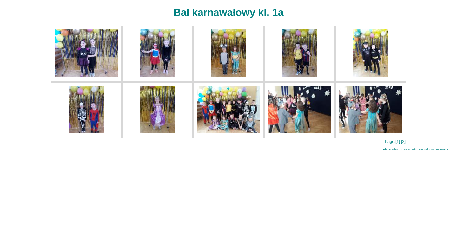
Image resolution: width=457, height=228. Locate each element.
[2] (403, 141)
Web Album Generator (433, 149)
